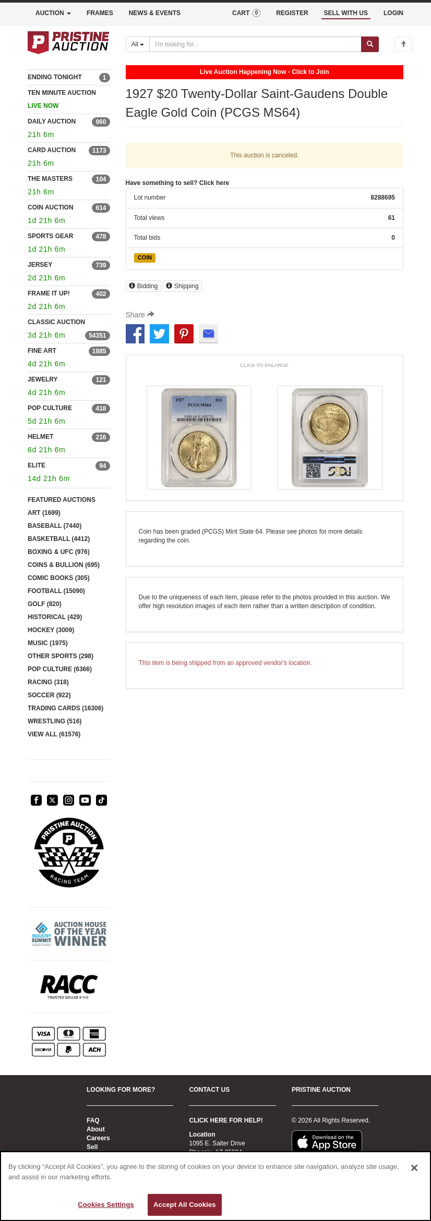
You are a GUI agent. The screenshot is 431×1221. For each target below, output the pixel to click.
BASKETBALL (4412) (59, 538)
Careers (98, 1138)
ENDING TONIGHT (55, 77)
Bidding (143, 286)
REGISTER (292, 13)
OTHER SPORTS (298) (60, 656)
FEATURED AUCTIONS (61, 499)
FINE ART (42, 350)
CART (246, 13)
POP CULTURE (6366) (60, 669)
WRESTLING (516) (54, 721)
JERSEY (40, 264)
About (96, 1129)
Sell (92, 1147)
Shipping (182, 286)
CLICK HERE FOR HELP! (225, 1120)
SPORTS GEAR (50, 236)
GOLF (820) (45, 604)
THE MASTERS (50, 178)
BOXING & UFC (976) (59, 552)
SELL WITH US (346, 13)
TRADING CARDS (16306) (65, 708)
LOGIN (393, 13)
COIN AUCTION (51, 207)
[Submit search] (370, 44)
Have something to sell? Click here (178, 183)
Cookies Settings (106, 1204)
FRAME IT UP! (49, 293)
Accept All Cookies (184, 1204)
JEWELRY (43, 379)
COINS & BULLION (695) (64, 565)
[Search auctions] (255, 44)
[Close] (414, 1167)
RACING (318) (48, 682)
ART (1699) (44, 512)
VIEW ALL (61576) (54, 734)
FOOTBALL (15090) (56, 591)
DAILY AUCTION (52, 121)
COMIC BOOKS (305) (59, 578)
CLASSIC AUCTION (56, 322)
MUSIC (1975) (48, 643)
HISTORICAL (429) (55, 617)
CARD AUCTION (52, 150)
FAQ (93, 1120)
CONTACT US (209, 1089)
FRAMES (100, 13)
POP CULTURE (50, 408)
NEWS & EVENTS (155, 13)
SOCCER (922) (49, 695)
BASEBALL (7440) (54, 525)
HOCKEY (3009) (51, 630)
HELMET (40, 436)
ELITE (36, 465)
